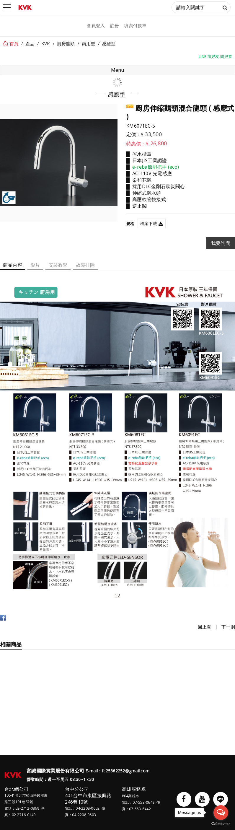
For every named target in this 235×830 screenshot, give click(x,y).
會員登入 (96, 25)
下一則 (228, 627)
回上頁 (204, 627)
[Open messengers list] (220, 812)
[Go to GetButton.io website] (220, 824)
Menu (117, 70)
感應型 (109, 43)
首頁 (14, 43)
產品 (30, 43)
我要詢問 (220, 243)
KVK (45, 43)
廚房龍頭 (66, 43)
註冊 (114, 25)
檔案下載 (148, 223)
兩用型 (88, 43)
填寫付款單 (135, 25)
